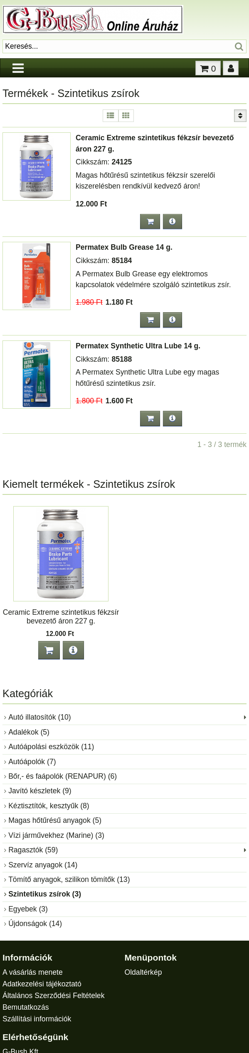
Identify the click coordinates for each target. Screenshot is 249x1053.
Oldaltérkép (143, 972)
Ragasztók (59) (33, 850)
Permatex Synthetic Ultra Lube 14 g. (138, 346)
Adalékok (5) (28, 732)
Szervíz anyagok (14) (42, 865)
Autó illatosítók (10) (39, 717)
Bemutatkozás (25, 1007)
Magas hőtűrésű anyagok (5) (54, 820)
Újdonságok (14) (35, 923)
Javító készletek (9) (39, 791)
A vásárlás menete (32, 972)
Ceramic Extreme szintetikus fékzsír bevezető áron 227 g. (61, 616)
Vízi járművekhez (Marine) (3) (56, 835)
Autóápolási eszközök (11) (51, 747)
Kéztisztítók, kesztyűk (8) (48, 806)
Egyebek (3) (28, 909)
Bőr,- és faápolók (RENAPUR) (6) (62, 776)
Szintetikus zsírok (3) (44, 894)
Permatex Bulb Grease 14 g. (124, 247)
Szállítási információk (36, 1019)
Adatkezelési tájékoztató (41, 984)
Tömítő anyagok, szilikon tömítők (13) (69, 879)
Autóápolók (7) (32, 761)
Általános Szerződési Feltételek (53, 995)
